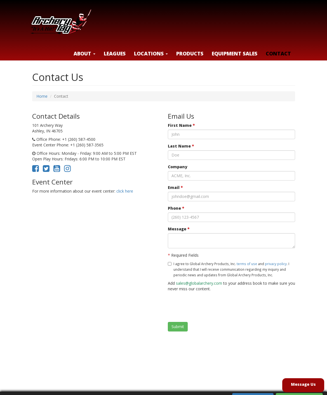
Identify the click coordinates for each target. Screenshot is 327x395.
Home (42, 96)
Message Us (303, 384)
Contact (278, 53)
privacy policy (276, 263)
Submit (177, 326)
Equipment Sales (234, 53)
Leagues (115, 53)
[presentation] (210, 307)
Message (179, 229)
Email (175, 187)
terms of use (247, 263)
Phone (176, 208)
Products (189, 53)
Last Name (181, 146)
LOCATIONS (151, 53)
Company (177, 166)
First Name (181, 125)
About (84, 53)
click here (124, 191)
